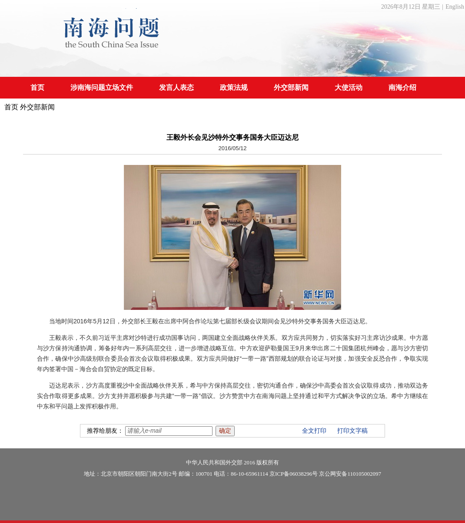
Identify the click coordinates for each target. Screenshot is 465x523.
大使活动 (348, 87)
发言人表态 (176, 87)
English (454, 6)
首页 (37, 87)
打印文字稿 (352, 431)
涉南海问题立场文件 (101, 87)
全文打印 (314, 431)
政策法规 (234, 87)
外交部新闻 (291, 87)
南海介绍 (402, 87)
